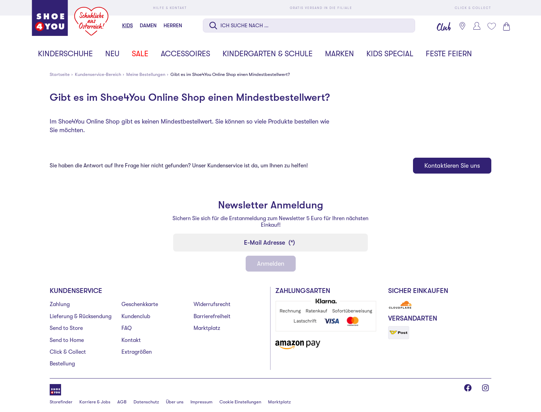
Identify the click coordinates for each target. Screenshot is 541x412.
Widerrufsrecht (212, 304)
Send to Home (67, 340)
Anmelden (270, 263)
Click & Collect (68, 352)
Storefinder (61, 401)
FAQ (126, 328)
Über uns (175, 401)
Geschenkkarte (139, 304)
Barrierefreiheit (212, 316)
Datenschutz (146, 401)
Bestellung (62, 364)
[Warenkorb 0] (506, 26)
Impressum (201, 401)
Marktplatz (207, 328)
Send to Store (66, 328)
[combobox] (309, 26)
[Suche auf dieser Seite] (309, 25)
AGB (122, 401)
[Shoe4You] (55, 389)
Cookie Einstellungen (240, 401)
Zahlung (60, 304)
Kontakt (131, 340)
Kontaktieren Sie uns (452, 165)
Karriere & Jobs (94, 401)
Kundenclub (135, 316)
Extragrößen (136, 352)
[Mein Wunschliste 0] (491, 26)
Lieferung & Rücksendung (80, 316)
